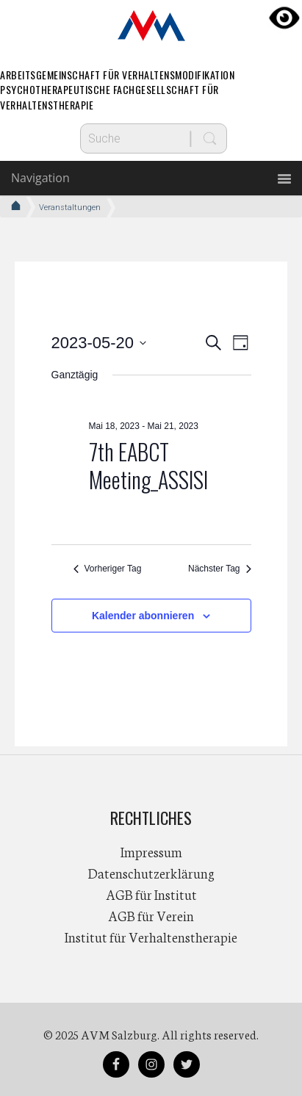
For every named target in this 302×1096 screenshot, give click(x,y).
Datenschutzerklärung (151, 872)
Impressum (151, 851)
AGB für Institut (151, 894)
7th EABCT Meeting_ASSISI (148, 465)
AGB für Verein (151, 915)
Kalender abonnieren (143, 615)
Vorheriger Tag (107, 568)
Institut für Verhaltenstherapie (151, 936)
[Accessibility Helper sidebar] (284, 17)
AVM (151, 25)
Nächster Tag (219, 568)
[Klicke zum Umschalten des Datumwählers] (99, 343)
